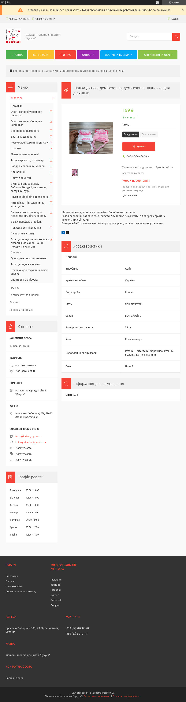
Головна (16, 55)
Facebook (56, 589)
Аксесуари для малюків (25, 264)
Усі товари (21, 71)
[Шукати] (176, 37)
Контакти (88, 55)
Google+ (55, 605)
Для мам (16, 252)
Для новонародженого (25, 131)
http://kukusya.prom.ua (29, 436)
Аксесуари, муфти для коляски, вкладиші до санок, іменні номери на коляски (30, 243)
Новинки (36, 71)
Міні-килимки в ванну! (25, 154)
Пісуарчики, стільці (23, 233)
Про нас (65, 55)
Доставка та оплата (118, 55)
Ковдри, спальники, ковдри (28, 166)
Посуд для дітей (21, 178)
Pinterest (56, 600)
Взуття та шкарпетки (23, 136)
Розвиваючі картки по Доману (30, 142)
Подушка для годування (26, 227)
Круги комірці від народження (30, 197)
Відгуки (14, 302)
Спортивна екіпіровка (24, 279)
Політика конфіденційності (127, 696)
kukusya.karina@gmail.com (30, 442)
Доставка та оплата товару (21, 591)
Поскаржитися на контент (97, 696)
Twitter (55, 595)
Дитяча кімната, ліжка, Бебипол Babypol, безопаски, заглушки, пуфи (29, 187)
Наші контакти (14, 586)
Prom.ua (110, 693)
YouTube (55, 584)
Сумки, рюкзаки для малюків (28, 258)
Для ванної (18, 172)
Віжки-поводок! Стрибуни (26, 221)
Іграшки (16, 148)
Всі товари (40, 55)
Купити (141, 146)
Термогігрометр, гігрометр (27, 160)
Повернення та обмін (158, 55)
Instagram (56, 579)
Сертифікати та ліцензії (24, 295)
